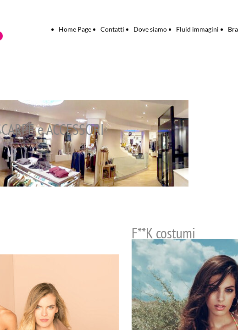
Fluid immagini (197, 29)
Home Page (75, 29)
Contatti (112, 29)
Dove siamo (150, 29)
